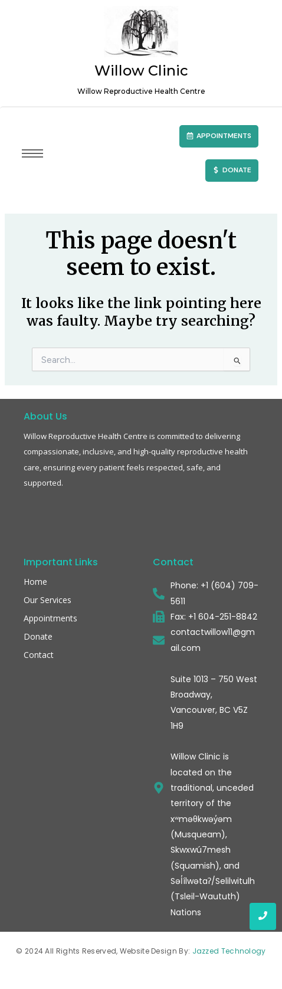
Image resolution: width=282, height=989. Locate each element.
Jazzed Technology (229, 951)
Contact (39, 654)
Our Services (47, 599)
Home (35, 581)
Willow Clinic (141, 78)
